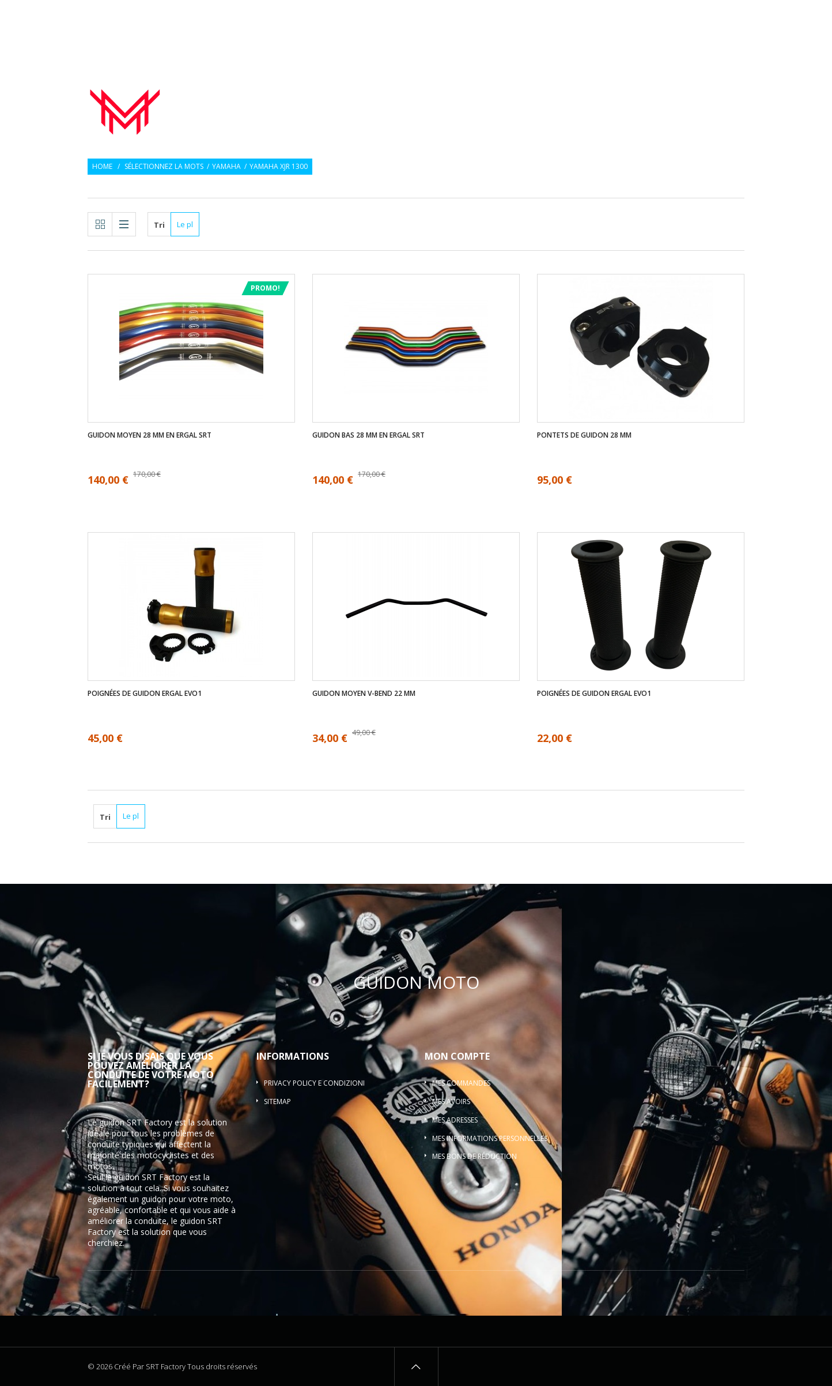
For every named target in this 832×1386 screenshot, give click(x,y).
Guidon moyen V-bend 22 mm (363, 693)
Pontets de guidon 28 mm (584, 435)
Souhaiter (677, 16)
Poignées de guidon (470, 88)
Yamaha (226, 167)
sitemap (277, 1101)
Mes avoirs (451, 1101)
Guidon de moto (367, 88)
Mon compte (457, 1056)
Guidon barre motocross (687, 102)
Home (102, 167)
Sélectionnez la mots (163, 167)
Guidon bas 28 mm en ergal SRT (368, 435)
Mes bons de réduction (474, 1156)
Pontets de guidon (690, 88)
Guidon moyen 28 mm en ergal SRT (149, 435)
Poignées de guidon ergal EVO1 (145, 693)
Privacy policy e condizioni (314, 1083)
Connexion (726, 16)
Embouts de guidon (580, 88)
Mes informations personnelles (489, 1138)
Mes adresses (455, 1120)
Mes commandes (461, 1083)
